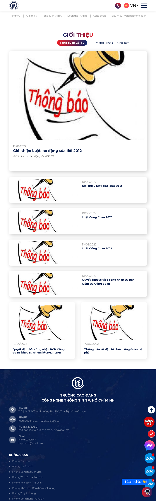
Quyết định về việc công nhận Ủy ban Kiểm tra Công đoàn (108, 281)
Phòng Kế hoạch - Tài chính (27, 482)
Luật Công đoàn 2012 (97, 217)
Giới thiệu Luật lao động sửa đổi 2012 (47, 150)
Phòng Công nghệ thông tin (28, 498)
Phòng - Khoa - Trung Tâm (112, 43)
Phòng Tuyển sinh (22, 466)
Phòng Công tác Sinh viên (27, 471)
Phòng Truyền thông (24, 493)
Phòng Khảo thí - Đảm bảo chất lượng (33, 488)
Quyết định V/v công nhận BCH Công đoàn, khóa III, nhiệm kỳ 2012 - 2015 (39, 351)
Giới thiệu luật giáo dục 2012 (102, 186)
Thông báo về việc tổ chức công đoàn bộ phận (113, 351)
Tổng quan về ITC (72, 43)
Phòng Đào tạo (21, 461)
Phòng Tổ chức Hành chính (27, 477)
